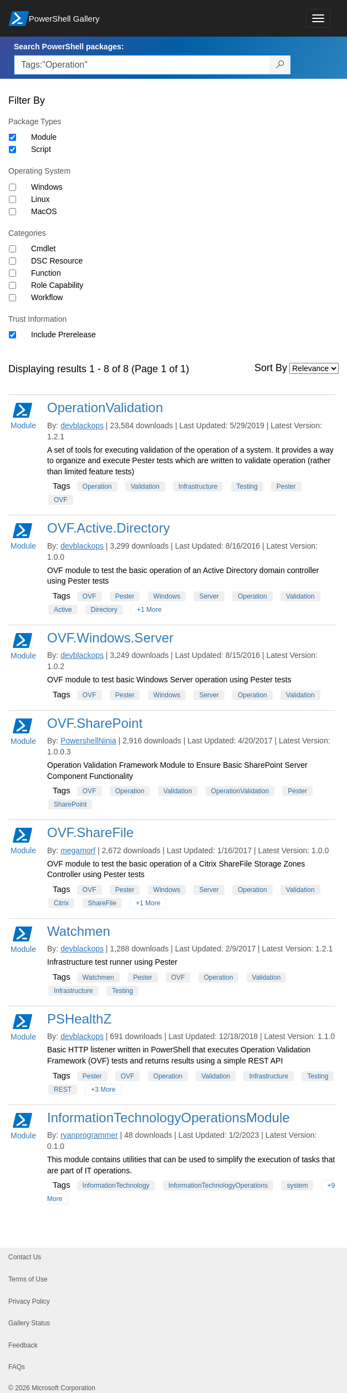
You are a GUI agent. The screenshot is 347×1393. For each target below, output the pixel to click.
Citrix (61, 903)
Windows (47, 187)
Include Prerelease (63, 334)
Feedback (23, 1345)
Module (44, 137)
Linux (40, 199)
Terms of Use (28, 1279)
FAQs (16, 1367)
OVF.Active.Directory (108, 527)
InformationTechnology (116, 1185)
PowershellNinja (88, 740)
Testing (247, 486)
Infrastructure (198, 486)
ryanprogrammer (89, 1135)
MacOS (44, 211)
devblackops (82, 425)
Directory (104, 610)
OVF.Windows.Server (110, 637)
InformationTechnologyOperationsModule (168, 1117)
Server (208, 596)
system (297, 1185)
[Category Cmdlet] (12, 248)
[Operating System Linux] (12, 199)
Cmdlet (43, 248)
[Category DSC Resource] (12, 261)
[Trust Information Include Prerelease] (12, 334)
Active (63, 610)
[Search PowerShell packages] (280, 65)
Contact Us (24, 1257)
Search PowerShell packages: (69, 46)
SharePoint (70, 804)
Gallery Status (29, 1323)
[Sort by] (314, 368)
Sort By (270, 367)
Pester (286, 486)
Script (41, 149)
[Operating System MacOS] (12, 211)
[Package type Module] (12, 137)
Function (46, 273)
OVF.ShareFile (90, 832)
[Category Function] (12, 273)
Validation (145, 486)
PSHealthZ (79, 1018)
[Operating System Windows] (12, 187)
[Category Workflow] (12, 297)
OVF (61, 500)
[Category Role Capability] (12, 285)
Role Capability (57, 285)
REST (63, 1089)
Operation (97, 486)
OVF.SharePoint (94, 723)
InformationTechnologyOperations (218, 1185)
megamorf (77, 850)
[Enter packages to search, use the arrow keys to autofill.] (142, 65)
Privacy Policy (29, 1301)
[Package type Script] (12, 149)
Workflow (47, 297)
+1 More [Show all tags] (149, 610)
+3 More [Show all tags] (103, 1089)
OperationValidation (105, 407)
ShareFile (102, 903)
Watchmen (78, 931)
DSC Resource (57, 260)
